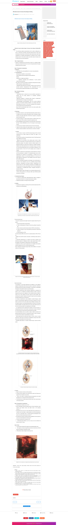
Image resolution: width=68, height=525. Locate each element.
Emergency (51, 44)
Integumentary (46, 48)
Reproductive (45, 53)
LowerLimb (50, 48)
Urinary (45, 57)
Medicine (45, 49)
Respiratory (50, 53)
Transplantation (46, 56)
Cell (44, 44)
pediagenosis (34, 523)
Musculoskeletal (49, 49)
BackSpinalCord (46, 43)
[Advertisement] (49, 13)
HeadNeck (45, 47)
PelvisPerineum (46, 52)
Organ (31, 14)
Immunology (52, 47)
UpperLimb (50, 56)
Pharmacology (51, 52)
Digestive (47, 44)
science (33, 14)
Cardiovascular (27, 14)
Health (48, 47)
